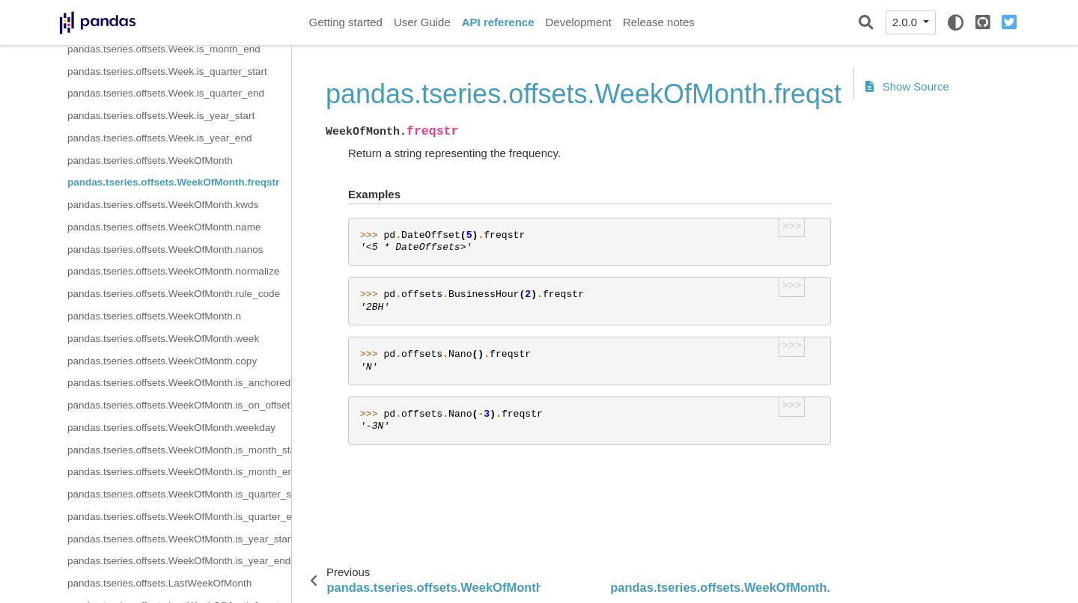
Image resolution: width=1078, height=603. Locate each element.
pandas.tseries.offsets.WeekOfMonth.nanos (165, 249)
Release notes (659, 22)
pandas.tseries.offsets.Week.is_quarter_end (165, 93)
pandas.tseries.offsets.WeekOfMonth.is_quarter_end (179, 516)
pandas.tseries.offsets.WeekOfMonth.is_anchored (178, 382)
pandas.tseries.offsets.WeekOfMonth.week (163, 338)
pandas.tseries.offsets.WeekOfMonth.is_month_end (179, 471)
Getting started (346, 22)
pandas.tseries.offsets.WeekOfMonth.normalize (173, 271)
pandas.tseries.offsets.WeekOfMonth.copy (162, 361)
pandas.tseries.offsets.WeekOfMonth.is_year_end (178, 560)
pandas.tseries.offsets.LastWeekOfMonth (159, 583)
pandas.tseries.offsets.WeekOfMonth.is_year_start (179, 539)
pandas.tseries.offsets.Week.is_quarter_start (167, 71)
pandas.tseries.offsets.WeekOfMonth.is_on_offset (178, 405)
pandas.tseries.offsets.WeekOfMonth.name (164, 227)
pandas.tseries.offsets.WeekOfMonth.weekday (171, 427)
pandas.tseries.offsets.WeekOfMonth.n (154, 316)
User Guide (422, 22)
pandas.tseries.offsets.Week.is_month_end (164, 49)
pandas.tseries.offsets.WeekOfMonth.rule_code (173, 293)
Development (578, 22)
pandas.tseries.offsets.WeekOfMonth (150, 160)
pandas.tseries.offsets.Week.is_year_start (161, 115)
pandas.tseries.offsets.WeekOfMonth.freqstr (173, 182)
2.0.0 (906, 22)
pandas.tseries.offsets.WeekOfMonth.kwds (162, 204)
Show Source (907, 86)
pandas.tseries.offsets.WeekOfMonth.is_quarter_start (179, 494)
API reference (498, 22)
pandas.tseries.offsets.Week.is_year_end (159, 138)
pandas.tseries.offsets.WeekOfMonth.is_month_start (179, 450)
